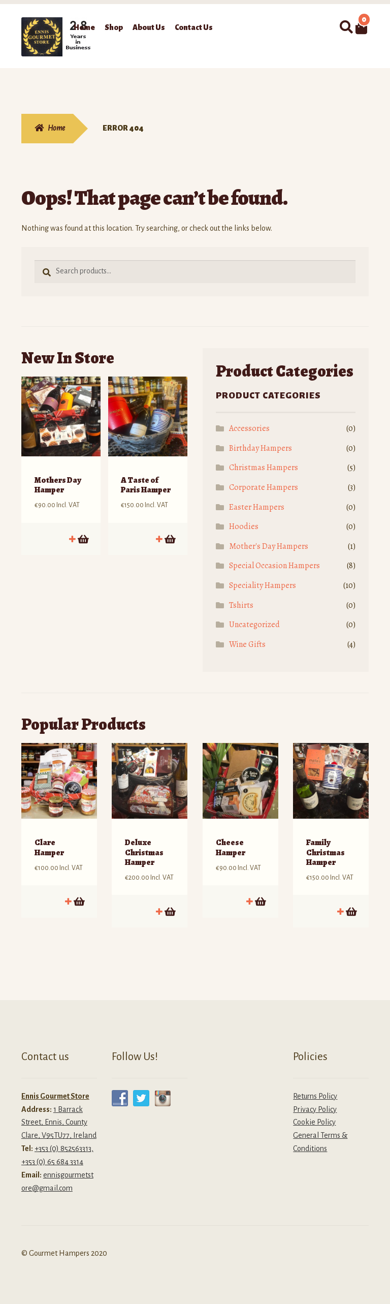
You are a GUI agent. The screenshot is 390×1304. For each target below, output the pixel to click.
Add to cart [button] (82, 531)
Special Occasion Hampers (274, 565)
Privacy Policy (315, 1101)
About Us (149, 27)
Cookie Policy (314, 1114)
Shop (114, 27)
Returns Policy (315, 1088)
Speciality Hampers (262, 585)
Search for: (345, 27)
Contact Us (194, 27)
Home (84, 27)
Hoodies (243, 526)
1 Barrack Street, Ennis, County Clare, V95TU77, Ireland (58, 1114)
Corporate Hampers (263, 487)
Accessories (249, 428)
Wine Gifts (247, 644)
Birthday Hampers (260, 448)
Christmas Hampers (263, 467)
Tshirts (241, 605)
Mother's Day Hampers (268, 546)
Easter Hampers (256, 507)
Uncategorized (254, 624)
